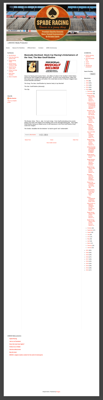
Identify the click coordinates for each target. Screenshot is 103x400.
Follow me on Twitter (15, 346)
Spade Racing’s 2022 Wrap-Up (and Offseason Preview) (91, 162)
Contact (40, 48)
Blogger (58, 391)
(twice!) (87, 63)
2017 (87, 259)
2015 (87, 263)
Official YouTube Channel (13, 71)
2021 (87, 250)
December (90, 91)
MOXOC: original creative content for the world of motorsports (26, 355)
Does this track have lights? (16, 344)
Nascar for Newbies (18, 48)
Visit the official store (15, 349)
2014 (87, 265)
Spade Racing (13, 338)
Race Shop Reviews (11, 74)
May (88, 239)
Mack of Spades (13, 76)
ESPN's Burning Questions (90, 56)
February (89, 245)
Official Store (31, 48)
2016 (87, 261)
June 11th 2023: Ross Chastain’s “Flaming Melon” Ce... (91, 134)
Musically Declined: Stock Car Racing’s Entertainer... (91, 127)
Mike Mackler (12, 98)
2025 (87, 83)
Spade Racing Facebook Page (13, 64)
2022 (87, 89)
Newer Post (28, 140)
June (88, 236)
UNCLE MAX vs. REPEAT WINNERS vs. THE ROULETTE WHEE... (91, 207)
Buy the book (13, 352)
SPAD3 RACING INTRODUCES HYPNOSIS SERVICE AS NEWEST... (91, 105)
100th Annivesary (51, 48)
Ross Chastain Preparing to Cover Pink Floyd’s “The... (91, 192)
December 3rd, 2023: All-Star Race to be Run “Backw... (91, 112)
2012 (87, 270)
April (88, 241)
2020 (87, 252)
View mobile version (52, 142)
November (90, 93)
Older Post (75, 140)
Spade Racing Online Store (12, 67)
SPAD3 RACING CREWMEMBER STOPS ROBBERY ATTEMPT (91, 149)
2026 (87, 80)
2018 (87, 257)
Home (8, 48)
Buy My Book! (12, 55)
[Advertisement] (13, 86)
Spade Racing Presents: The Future (91, 156)
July (88, 234)
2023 (87, 87)
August (89, 232)
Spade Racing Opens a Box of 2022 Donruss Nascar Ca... (91, 98)
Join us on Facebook (15, 341)
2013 (87, 268)
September (90, 230)
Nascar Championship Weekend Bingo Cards (91, 199)
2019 (87, 254)
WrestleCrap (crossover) (89, 66)
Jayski (87, 62)
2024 (87, 85)
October (89, 228)
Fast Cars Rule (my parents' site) (14, 58)
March (89, 243)
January (89, 247)
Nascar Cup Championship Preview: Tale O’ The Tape (91, 184)
